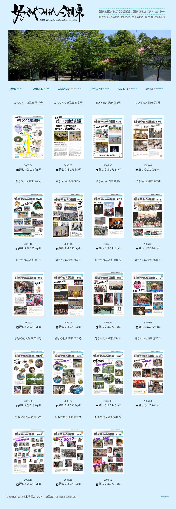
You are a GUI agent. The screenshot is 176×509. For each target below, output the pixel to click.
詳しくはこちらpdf (28, 169)
